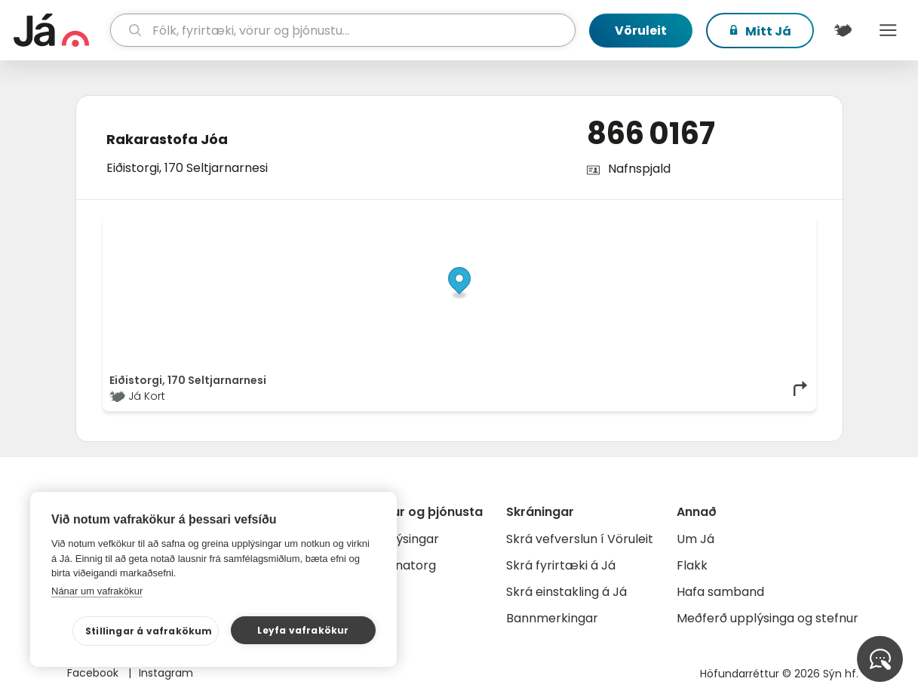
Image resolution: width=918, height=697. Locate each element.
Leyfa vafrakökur (302, 630)
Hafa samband (720, 591)
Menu (887, 30)
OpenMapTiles (780, 225)
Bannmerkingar (552, 618)
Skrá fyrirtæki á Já (561, 565)
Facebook (94, 672)
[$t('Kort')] (842, 30)
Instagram (166, 672)
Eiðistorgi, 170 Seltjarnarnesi (187, 168)
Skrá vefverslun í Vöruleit (579, 539)
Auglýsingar (404, 539)
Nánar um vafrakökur (97, 591)
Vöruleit (641, 30)
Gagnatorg (403, 565)
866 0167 (651, 133)
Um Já (695, 539)
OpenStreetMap (707, 225)
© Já (653, 225)
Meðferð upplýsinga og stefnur (767, 618)
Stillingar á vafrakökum (149, 631)
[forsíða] (60, 30)
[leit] (343, 30)
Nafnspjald (639, 168)
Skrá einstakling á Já (566, 591)
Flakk (692, 565)
